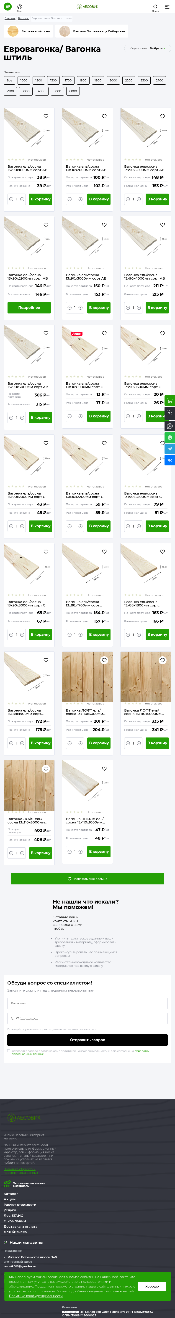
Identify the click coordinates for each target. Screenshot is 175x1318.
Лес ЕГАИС (13, 1215)
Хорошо (152, 1286)
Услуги (10, 1210)
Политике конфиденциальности (36, 1296)
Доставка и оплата (21, 1226)
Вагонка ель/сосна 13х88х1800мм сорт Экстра (141, 603)
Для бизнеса (15, 1232)
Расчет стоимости (20, 1204)
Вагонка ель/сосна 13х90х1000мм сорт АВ (27, 168)
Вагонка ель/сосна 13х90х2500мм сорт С (143, 495)
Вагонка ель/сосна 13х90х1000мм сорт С (84, 385)
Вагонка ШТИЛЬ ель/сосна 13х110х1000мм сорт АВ (85, 820)
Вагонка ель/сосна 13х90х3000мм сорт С (26, 603)
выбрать (156, 48)
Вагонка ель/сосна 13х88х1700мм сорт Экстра (82, 603)
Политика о (12, 1169)
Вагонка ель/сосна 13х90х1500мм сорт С (142, 385)
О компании (15, 1221)
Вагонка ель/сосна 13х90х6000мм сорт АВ (28, 385)
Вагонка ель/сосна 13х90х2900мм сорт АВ (28, 276)
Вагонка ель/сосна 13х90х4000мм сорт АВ (144, 276)
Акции (9, 1199)
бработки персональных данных (21, 1170)
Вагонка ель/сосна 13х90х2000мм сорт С (26, 495)
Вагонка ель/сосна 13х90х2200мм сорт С (84, 495)
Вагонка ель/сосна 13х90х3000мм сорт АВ (86, 276)
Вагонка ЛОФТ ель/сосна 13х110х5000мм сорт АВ (143, 712)
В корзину (40, 199)
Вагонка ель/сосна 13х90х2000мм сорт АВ (86, 168)
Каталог (11, 1194)
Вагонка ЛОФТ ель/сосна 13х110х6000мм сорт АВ (26, 820)
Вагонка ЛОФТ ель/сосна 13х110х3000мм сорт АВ (84, 712)
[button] (8, 7)
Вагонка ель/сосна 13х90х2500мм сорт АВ (144, 168)
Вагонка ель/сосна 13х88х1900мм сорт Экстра (24, 712)
